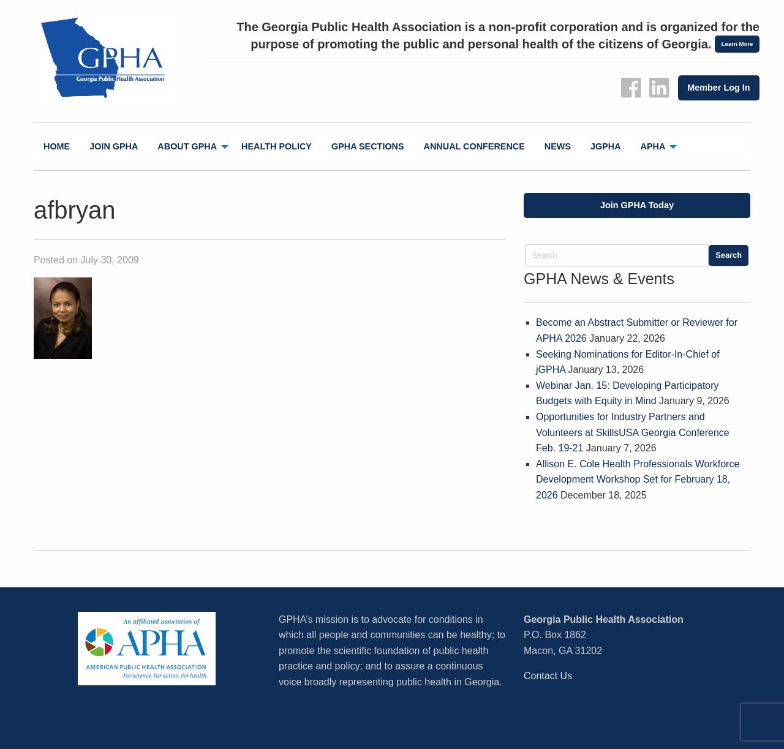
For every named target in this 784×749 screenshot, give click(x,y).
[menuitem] (57, 146)
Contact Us (548, 676)
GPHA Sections (367, 146)
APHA (653, 146)
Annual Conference (474, 146)
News (558, 146)
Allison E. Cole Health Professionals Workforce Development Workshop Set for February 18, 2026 (637, 479)
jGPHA (605, 146)
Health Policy (276, 146)
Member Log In (718, 87)
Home (56, 146)
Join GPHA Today (637, 205)
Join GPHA (113, 146)
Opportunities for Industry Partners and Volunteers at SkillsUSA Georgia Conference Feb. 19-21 (632, 432)
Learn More (737, 43)
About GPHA (187, 146)
